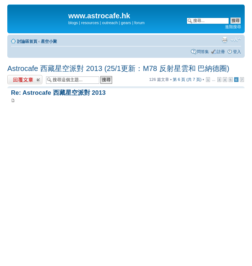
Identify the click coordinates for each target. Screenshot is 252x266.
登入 (237, 51)
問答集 (203, 51)
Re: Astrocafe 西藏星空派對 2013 (58, 92)
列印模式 (225, 40)
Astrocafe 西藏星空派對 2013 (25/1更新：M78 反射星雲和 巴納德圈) (118, 68)
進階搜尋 (233, 27)
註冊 (221, 51)
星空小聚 (49, 41)
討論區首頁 (27, 41)
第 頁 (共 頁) (187, 79)
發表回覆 (24, 79)
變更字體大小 (235, 40)
